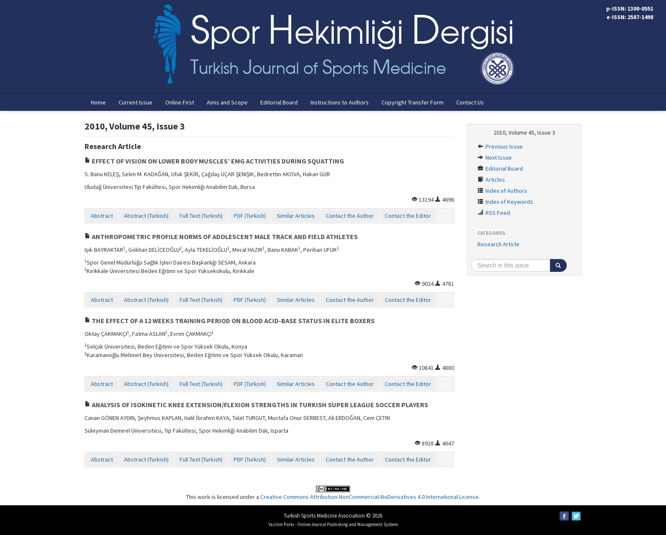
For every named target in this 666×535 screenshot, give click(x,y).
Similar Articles (296, 216)
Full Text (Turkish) (201, 216)
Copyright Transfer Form (412, 102)
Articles (491, 179)
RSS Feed (493, 213)
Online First (179, 102)
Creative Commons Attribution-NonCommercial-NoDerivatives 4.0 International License (369, 497)
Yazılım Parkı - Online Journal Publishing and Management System (333, 524)
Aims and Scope (227, 102)
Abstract (102, 216)
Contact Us (470, 102)
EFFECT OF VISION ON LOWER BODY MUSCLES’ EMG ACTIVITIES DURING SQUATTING (214, 161)
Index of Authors (502, 190)
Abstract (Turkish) (146, 216)
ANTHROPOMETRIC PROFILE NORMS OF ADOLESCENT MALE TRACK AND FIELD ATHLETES (221, 236)
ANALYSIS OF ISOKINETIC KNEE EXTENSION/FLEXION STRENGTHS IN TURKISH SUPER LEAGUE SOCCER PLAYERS (256, 404)
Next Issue (494, 157)
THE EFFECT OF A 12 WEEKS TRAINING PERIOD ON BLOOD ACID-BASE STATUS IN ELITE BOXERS (230, 320)
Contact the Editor (408, 216)
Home (98, 102)
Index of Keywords (505, 202)
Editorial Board (279, 102)
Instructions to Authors (339, 102)
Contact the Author (350, 216)
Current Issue (135, 102)
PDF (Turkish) (250, 216)
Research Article (498, 244)
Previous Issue (500, 146)
